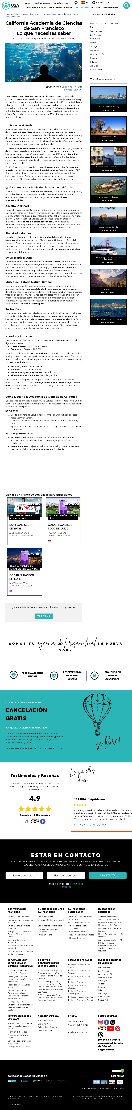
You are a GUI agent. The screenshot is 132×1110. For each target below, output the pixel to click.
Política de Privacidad (112, 1096)
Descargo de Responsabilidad (87, 1096)
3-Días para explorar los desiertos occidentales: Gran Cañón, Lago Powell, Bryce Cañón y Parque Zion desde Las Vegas (50, 986)
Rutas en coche (45, 935)
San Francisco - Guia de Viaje (28, 14)
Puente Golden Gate (77, 931)
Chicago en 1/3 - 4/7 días (19, 1047)
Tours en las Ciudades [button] (60, 8)
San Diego (95, 66)
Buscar (126, 5)
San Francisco (96, 31)
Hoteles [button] (95, 8)
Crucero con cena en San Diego (108, 319)
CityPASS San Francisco (18, 917)
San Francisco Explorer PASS (111, 940)
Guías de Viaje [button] (82, 8)
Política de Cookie (114, 1098)
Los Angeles (95, 35)
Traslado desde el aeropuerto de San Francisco (108, 258)
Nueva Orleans (96, 70)
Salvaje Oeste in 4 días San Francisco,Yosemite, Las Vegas (20, 934)
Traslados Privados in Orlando (81, 1000)
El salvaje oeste (108, 289)
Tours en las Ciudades (102, 14)
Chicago (93, 46)
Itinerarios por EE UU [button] (35, 8)
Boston (93, 58)
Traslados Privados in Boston (80, 997)
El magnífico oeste (108, 137)
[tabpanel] (25, 675)
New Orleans (104, 997)
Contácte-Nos (61, 3)
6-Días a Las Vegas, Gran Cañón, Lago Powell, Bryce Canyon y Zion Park (50, 997)
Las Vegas (94, 50)
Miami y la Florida (106, 977)
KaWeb (18, 1104)
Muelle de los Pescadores (79, 922)
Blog (27, 3)
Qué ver (46, 14)
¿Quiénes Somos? (42, 3)
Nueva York (95, 39)
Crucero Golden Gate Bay (108, 107)
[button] (76, 3)
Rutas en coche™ (98, 27)
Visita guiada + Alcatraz (108, 197)
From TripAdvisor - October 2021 (89, 825)
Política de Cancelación (93, 1098)
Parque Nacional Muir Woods (81, 935)
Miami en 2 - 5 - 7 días (17, 1032)
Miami (93, 43)
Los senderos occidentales (50, 926)
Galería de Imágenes (47, 1027)
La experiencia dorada (108, 227)
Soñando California (46, 917)
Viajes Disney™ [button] (110, 8)
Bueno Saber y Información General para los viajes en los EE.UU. (20, 1026)
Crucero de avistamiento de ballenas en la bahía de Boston (20, 1007)
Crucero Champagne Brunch (108, 167)
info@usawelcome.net (78, 1032)
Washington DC (97, 54)
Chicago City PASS (16, 1001)
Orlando (93, 62)
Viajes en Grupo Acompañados (104, 23)
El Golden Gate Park (77, 938)
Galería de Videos (45, 1030)
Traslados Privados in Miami (80, 982)
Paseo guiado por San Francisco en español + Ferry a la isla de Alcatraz (20, 979)
